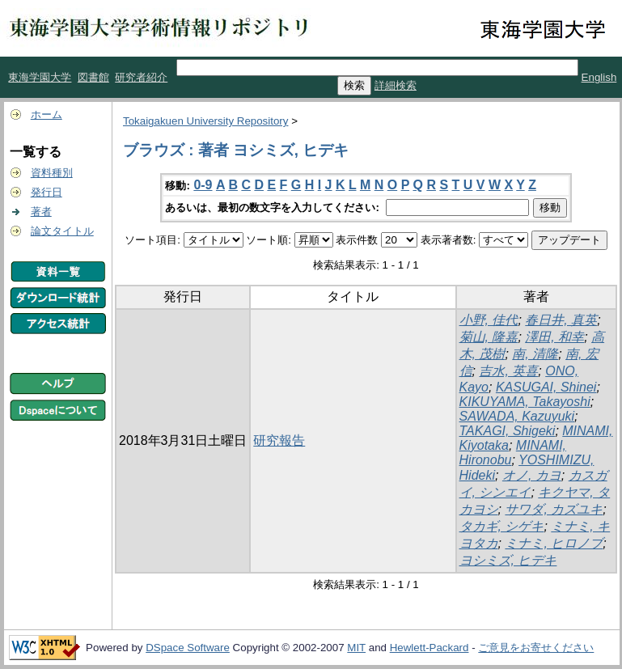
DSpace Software (188, 647)
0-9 (202, 185)
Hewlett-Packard (429, 647)
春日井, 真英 (561, 320)
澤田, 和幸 (554, 337)
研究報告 (279, 440)
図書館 (93, 77)
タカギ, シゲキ (501, 526)
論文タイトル (62, 231)
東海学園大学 (39, 77)
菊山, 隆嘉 (488, 337)
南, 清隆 (535, 354)
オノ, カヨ (531, 475)
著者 (41, 211)
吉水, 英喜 (508, 371)
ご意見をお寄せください (536, 647)
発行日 (46, 192)
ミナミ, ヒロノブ (554, 543)
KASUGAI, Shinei (546, 387)
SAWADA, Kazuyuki (517, 416)
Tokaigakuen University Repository (205, 121)
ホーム (46, 114)
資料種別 (52, 173)
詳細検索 (395, 85)
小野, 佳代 (488, 320)
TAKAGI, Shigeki (507, 431)
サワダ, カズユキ (554, 509)
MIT (356, 647)
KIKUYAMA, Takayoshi (524, 402)
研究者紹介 (141, 77)
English (599, 77)
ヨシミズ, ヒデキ (508, 560)
